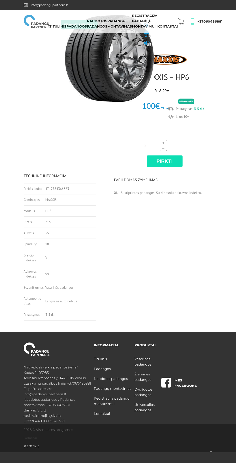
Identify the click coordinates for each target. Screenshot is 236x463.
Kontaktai (167, 26)
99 (47, 274)
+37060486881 (210, 21)
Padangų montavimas (112, 388)
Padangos (76, 26)
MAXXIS (51, 200)
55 (47, 233)
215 (48, 222)
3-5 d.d (50, 314)
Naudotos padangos (111, 379)
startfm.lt (31, 446)
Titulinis (57, 26)
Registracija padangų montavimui (144, 20)
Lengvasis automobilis (61, 301)
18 (47, 244)
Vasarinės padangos (59, 287)
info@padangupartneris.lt (49, 5)
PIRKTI (164, 161)
